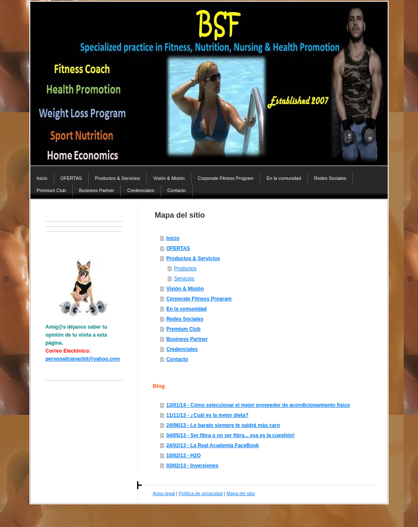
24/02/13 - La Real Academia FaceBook (212, 445)
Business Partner (187, 339)
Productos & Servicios (193, 258)
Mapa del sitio (241, 493)
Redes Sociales (184, 319)
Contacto (177, 359)
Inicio (172, 238)
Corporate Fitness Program (198, 299)
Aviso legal (164, 493)
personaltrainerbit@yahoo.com (82, 359)
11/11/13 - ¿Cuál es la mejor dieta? (207, 415)
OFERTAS (178, 248)
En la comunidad (186, 309)
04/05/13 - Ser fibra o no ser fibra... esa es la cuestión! (230, 435)
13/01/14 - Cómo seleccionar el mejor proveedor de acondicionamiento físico (258, 405)
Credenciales (182, 349)
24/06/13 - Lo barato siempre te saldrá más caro (223, 425)
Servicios (184, 279)
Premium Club (183, 329)
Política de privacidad (201, 493)
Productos (185, 268)
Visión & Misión (185, 289)
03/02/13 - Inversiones (192, 466)
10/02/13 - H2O (183, 455)
